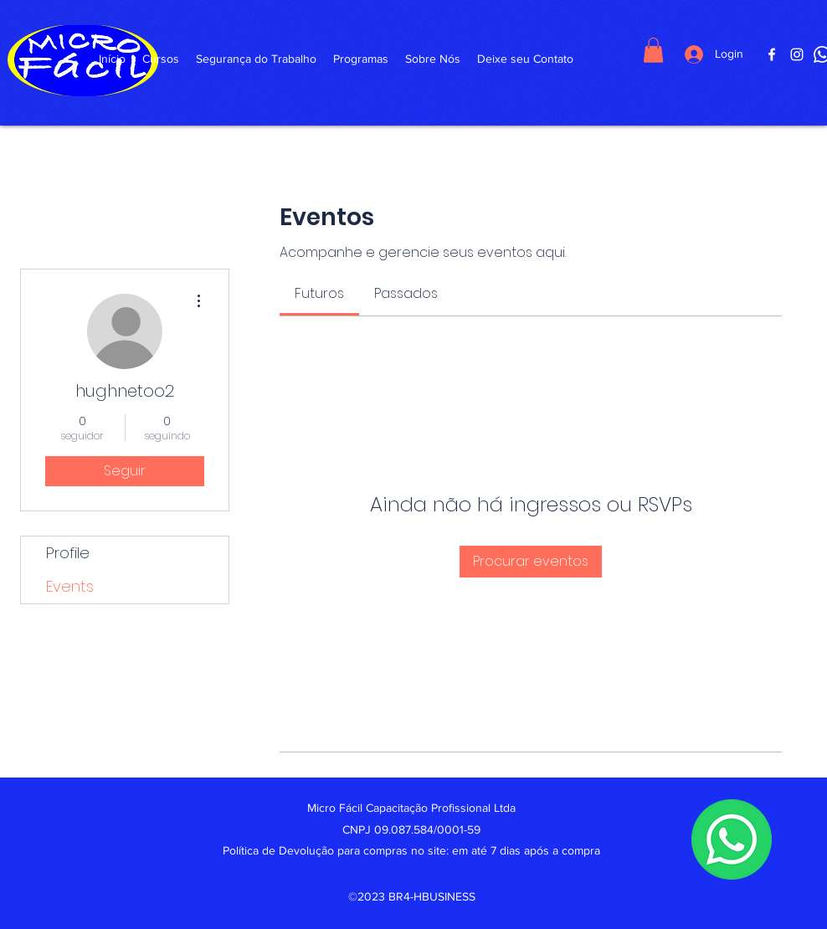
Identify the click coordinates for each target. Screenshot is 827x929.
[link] (319, 293)
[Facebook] (771, 54)
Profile (68, 552)
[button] (653, 50)
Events (70, 586)
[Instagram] (796, 54)
